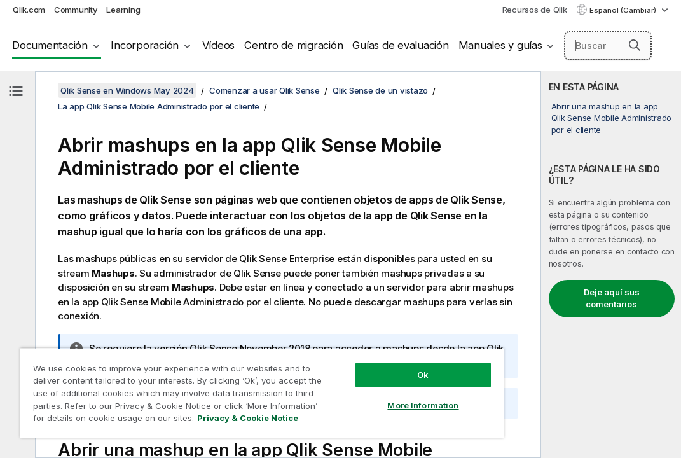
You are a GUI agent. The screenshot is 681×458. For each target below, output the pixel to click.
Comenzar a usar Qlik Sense (264, 90)
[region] (217, 382)
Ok (348, 352)
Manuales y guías (500, 45)
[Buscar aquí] (607, 45)
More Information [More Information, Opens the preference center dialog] (348, 383)
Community (76, 9)
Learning (123, 9)
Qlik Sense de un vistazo (380, 90)
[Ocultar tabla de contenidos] (15, 91)
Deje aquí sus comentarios (612, 298)
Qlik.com (29, 9)
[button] (634, 45)
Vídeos (218, 45)
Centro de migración (293, 45)
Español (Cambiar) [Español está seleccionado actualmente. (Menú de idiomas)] (623, 10)
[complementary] (611, 264)
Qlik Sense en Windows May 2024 (127, 90)
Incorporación (145, 45)
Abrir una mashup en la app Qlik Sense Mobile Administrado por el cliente (611, 117)
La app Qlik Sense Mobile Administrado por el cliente (158, 106)
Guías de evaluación (400, 45)
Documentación (50, 45)
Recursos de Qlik (534, 9)
